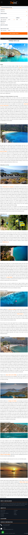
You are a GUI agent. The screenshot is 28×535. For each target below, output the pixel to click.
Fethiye (20, 67)
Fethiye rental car (20, 313)
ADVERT (2, 516)
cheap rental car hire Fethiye (11, 374)
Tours (15, 511)
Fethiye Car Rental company (5, 454)
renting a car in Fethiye (12, 400)
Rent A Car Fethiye (3, 151)
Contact (2, 514)
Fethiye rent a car (6, 241)
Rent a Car (3, 511)
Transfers (16, 510)
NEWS (15, 514)
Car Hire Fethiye (9, 277)
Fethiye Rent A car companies (8, 186)
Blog (15, 513)
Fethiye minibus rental (24, 481)
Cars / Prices (3, 510)
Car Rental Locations (4, 513)
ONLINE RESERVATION (6, 7)
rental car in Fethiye (12, 309)
